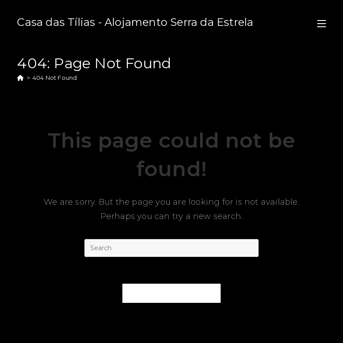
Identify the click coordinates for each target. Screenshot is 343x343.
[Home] (20, 77)
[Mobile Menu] (321, 22)
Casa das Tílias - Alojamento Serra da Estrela (135, 22)
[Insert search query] (171, 248)
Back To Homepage (171, 293)
